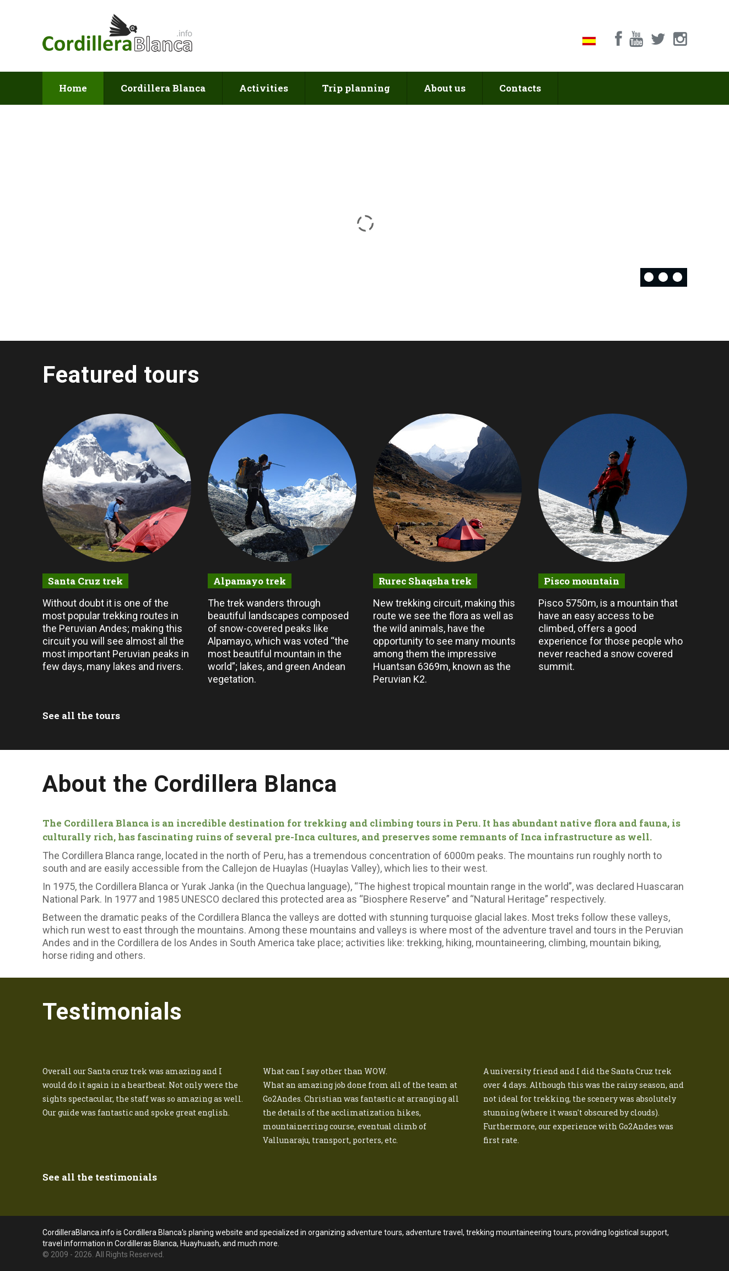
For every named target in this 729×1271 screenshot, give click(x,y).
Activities (263, 88)
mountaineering (510, 942)
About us (445, 88)
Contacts (520, 88)
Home (73, 88)
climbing (567, 942)
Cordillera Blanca (163, 88)
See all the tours (81, 715)
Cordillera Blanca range (111, 855)
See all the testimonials (99, 1177)
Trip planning (356, 88)
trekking (424, 942)
